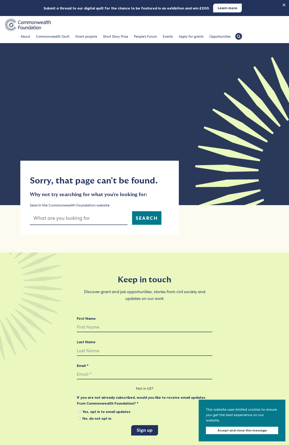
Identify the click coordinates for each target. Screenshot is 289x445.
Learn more (227, 8)
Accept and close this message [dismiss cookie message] (242, 430)
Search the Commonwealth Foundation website (70, 205)
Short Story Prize (115, 36)
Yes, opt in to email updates (104, 411)
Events (168, 36)
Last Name (86, 342)
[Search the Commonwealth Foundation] (238, 37)
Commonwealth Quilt (52, 36)
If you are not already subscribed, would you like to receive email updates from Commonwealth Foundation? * (141, 400)
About (25, 36)
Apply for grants (191, 36)
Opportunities (220, 36)
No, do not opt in (94, 418)
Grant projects (86, 36)
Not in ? (144, 388)
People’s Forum (145, 36)
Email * (83, 365)
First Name (86, 318)
